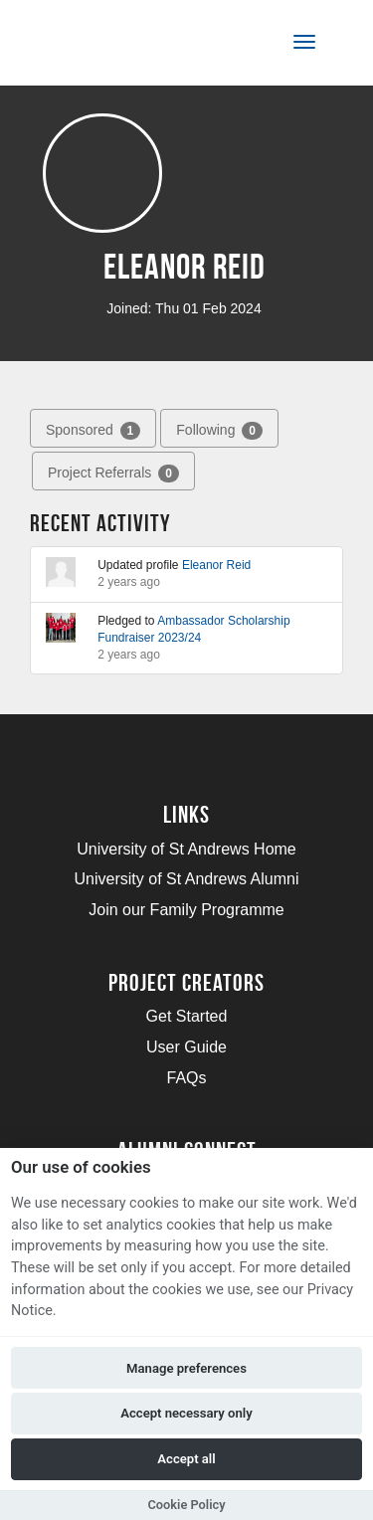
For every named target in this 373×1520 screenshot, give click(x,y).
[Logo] (113, 46)
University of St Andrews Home (186, 849)
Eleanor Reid (216, 565)
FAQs (186, 1077)
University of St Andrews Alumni (187, 878)
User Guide (186, 1047)
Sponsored (93, 431)
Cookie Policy (186, 1504)
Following (219, 431)
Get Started (187, 1016)
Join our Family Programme (186, 909)
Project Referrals (113, 473)
